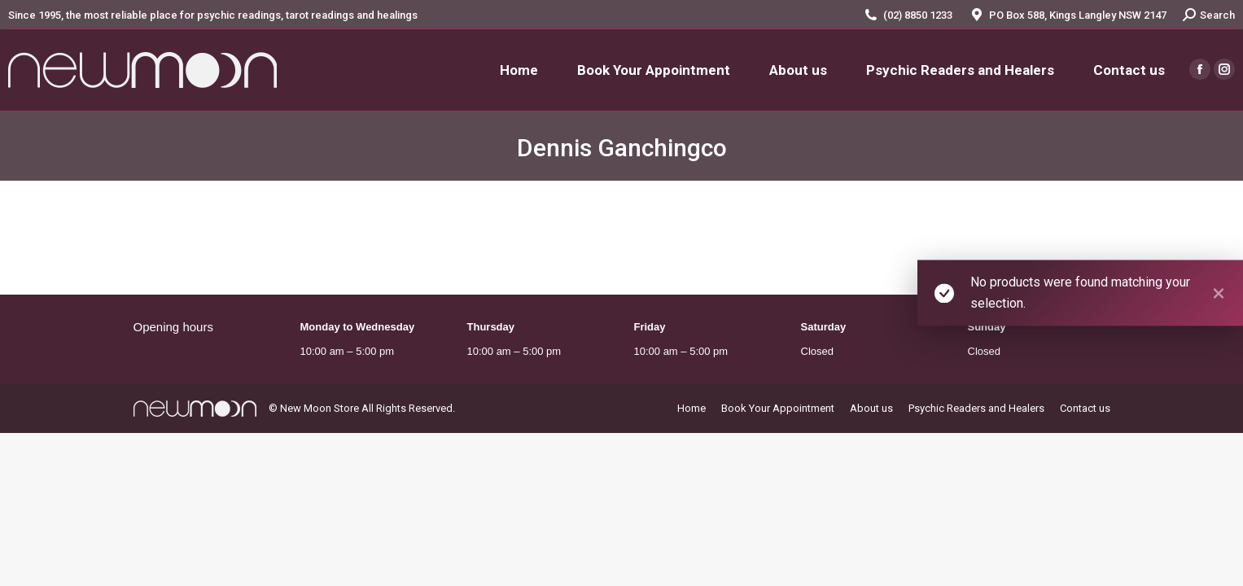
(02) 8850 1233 (917, 15)
